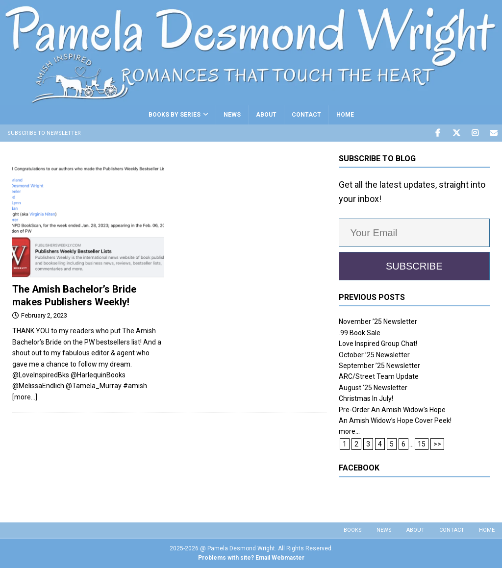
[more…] (24, 397)
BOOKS (353, 530)
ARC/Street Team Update (379, 376)
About (415, 530)
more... (349, 431)
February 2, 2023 (44, 315)
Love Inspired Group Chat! (378, 343)
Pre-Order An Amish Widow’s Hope (392, 410)
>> (437, 444)
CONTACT (306, 114)
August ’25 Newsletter (373, 388)
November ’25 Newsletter (378, 321)
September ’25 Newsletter (379, 366)
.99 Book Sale (359, 333)
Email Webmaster (279, 557)
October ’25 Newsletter (374, 355)
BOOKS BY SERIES (175, 114)
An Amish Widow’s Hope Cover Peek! (395, 420)
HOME (345, 114)
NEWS (232, 114)
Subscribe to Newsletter (44, 133)
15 (422, 444)
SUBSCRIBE (414, 266)
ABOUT (266, 114)
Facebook (359, 467)
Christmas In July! (366, 398)
